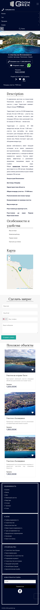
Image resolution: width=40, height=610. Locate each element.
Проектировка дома (11, 553)
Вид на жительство (11, 525)
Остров (7, 503)
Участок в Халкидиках (15, 418)
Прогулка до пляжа (15, 242)
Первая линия (13, 238)
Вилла (7, 492)
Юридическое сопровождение (14, 533)
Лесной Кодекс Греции (11, 566)
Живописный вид (14, 234)
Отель (7, 508)
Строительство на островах (13, 561)
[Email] (20, 581)
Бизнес (7, 489)
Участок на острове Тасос (17, 375)
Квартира (8, 500)
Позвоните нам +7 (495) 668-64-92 (20, 61)
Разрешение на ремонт (12, 558)
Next (38, 42)
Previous (1, 42)
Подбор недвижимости (12, 520)
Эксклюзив (8, 536)
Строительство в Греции (12, 550)
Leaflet (17, 288)
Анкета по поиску (10, 539)
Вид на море (13, 230)
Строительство (9, 522)
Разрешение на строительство (14, 556)
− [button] (9, 259)
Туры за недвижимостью (12, 531)
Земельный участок (11, 497)
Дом (6, 495)
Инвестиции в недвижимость (13, 528)
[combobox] (20, 14)
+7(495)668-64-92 (8, 10)
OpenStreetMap (24, 288)
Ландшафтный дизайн (11, 564)
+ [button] (9, 257)
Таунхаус (8, 506)
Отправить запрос (18, 65)
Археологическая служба (12, 569)
